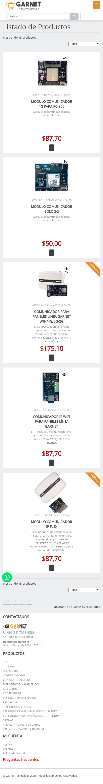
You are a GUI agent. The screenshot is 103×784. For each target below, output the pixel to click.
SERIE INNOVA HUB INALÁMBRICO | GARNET (30, 711)
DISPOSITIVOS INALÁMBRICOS (21, 684)
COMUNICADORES (14, 675)
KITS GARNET (11, 688)
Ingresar (8, 744)
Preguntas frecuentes (21, 759)
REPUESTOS (10, 702)
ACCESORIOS (10, 671)
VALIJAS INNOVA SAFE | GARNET (22, 724)
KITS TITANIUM (12, 693)
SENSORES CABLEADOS (17, 707)
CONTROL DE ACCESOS (17, 680)
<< (7, 601)
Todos (6, 662)
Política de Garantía (14, 753)
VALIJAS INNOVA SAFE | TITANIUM (23, 729)
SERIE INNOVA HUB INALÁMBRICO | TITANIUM (31, 716)
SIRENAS (8, 720)
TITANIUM (9, 666)
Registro (8, 749)
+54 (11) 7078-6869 (19, 632)
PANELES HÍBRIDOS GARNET (20, 697)
